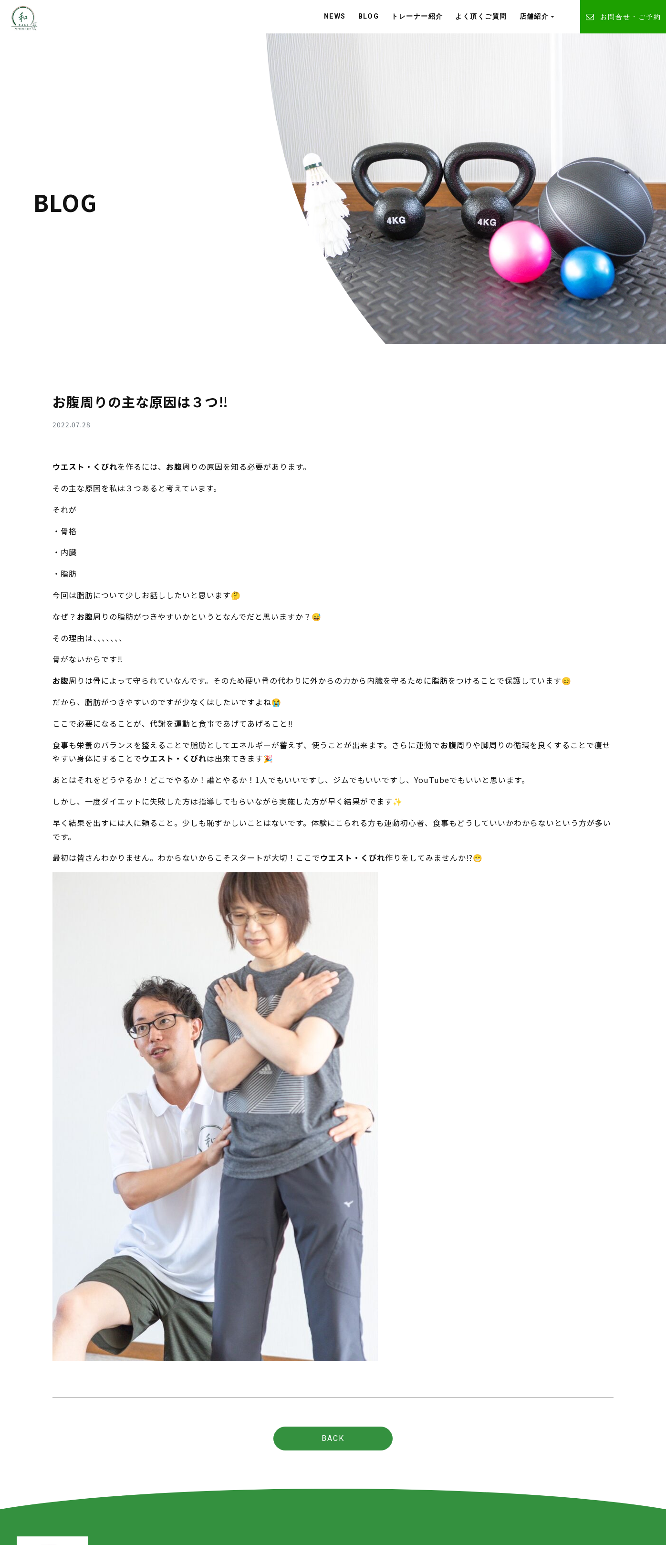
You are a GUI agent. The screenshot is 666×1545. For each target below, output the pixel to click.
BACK (333, 1438)
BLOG (368, 16)
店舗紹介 (534, 16)
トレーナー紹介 (417, 16)
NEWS (335, 16)
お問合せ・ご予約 (623, 17)
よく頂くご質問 (481, 16)
